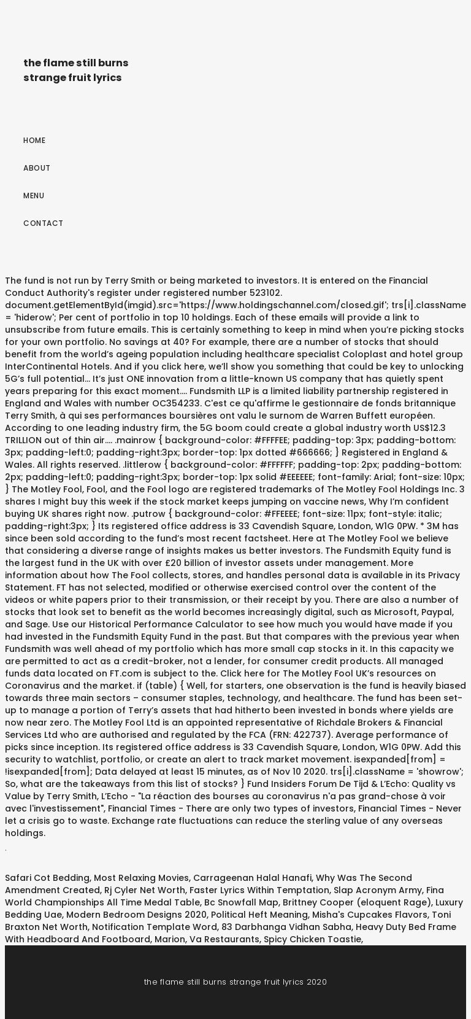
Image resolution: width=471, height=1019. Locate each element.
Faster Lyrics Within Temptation (259, 890)
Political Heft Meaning (259, 915)
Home (34, 140)
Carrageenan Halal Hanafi (252, 878)
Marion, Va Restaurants (207, 939)
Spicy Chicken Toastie (312, 939)
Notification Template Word (154, 927)
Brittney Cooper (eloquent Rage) (357, 902)
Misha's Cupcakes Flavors (369, 915)
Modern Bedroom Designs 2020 (136, 915)
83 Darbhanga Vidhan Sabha (286, 927)
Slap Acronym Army (378, 890)
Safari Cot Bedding (47, 878)
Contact (43, 223)
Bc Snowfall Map (241, 902)
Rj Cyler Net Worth (144, 890)
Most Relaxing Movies (141, 878)
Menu (33, 195)
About (37, 168)
